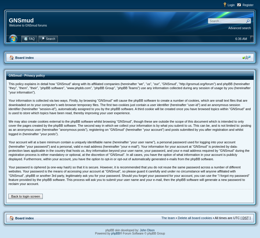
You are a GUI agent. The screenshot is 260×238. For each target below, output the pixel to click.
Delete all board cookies (195, 218)
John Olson (147, 230)
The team (168, 218)
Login (231, 5)
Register (248, 5)
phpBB (115, 233)
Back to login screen (25, 196)
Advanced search (239, 28)
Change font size (246, 57)
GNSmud (21, 20)
